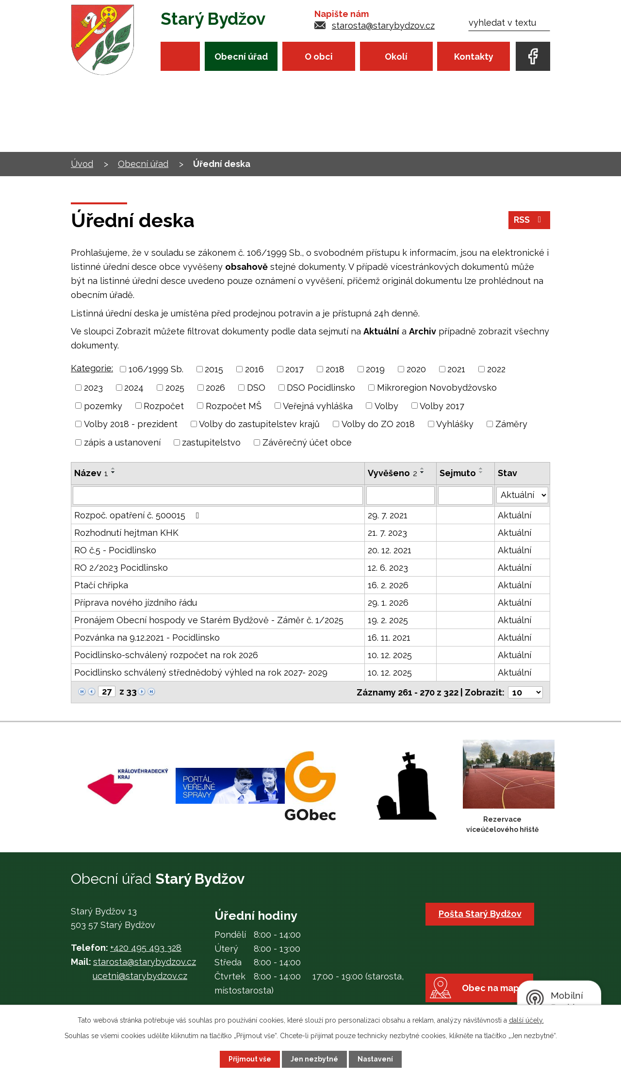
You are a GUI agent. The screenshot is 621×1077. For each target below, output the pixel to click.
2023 (93, 387)
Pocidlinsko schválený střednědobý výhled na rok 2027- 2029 (200, 672)
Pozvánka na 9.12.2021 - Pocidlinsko (147, 637)
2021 (456, 369)
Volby (386, 405)
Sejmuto (458, 473)
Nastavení (375, 1059)
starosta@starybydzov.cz (383, 25)
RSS (529, 220)
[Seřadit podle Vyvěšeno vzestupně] (422, 468)
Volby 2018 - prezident (131, 424)
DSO (256, 387)
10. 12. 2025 (390, 655)
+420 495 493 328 (145, 947)
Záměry (511, 424)
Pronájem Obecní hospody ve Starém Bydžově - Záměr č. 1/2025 (208, 620)
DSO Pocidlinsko (321, 387)
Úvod (180, 56)
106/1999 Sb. (156, 369)
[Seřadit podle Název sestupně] (113, 472)
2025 (174, 387)
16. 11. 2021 (389, 637)
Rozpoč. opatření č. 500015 (138, 515)
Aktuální (514, 515)
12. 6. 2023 (388, 568)
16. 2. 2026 (388, 585)
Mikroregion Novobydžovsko (437, 387)
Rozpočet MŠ (233, 405)
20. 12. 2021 (389, 550)
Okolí (396, 56)
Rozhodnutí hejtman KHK (126, 533)
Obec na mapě (493, 989)
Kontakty (473, 56)
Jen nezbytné (314, 1059)
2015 (214, 369)
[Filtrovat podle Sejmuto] (466, 495)
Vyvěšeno (392, 473)
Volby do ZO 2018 (378, 424)
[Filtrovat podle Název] (218, 495)
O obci (319, 56)
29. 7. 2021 (388, 515)
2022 (496, 369)
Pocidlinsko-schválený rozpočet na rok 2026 (166, 655)
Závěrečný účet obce (307, 442)
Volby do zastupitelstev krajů (259, 424)
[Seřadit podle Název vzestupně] (113, 468)
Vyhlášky (455, 424)
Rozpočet (164, 405)
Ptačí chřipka (101, 585)
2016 (254, 369)
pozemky (103, 405)
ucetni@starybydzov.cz (140, 975)
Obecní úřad (241, 56)
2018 (335, 369)
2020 (416, 369)
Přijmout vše (250, 1059)
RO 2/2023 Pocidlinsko (121, 568)
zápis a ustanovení (122, 442)
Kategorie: (92, 368)
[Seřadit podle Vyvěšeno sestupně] (422, 472)
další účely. (526, 1020)
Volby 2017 (442, 405)
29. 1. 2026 (388, 602)
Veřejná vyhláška (318, 405)
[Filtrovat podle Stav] (522, 494)
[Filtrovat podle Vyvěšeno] (400, 495)
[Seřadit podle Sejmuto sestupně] (481, 472)
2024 (134, 387)
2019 (375, 369)
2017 (294, 369)
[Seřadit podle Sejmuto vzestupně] (481, 468)
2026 (215, 387)
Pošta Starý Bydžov (480, 913)
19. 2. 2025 (388, 620)
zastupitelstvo (211, 442)
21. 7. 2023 (387, 533)
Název (91, 473)
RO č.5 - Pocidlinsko (115, 550)
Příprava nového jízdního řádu (135, 602)
